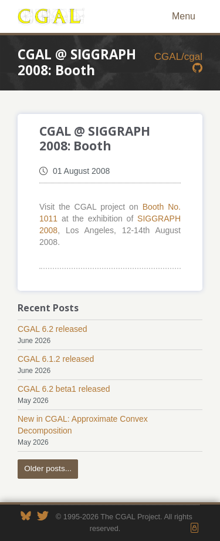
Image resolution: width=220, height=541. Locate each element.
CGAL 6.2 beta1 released (64, 389)
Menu (183, 16)
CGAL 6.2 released (52, 329)
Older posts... (48, 468)
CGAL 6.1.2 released (56, 359)
